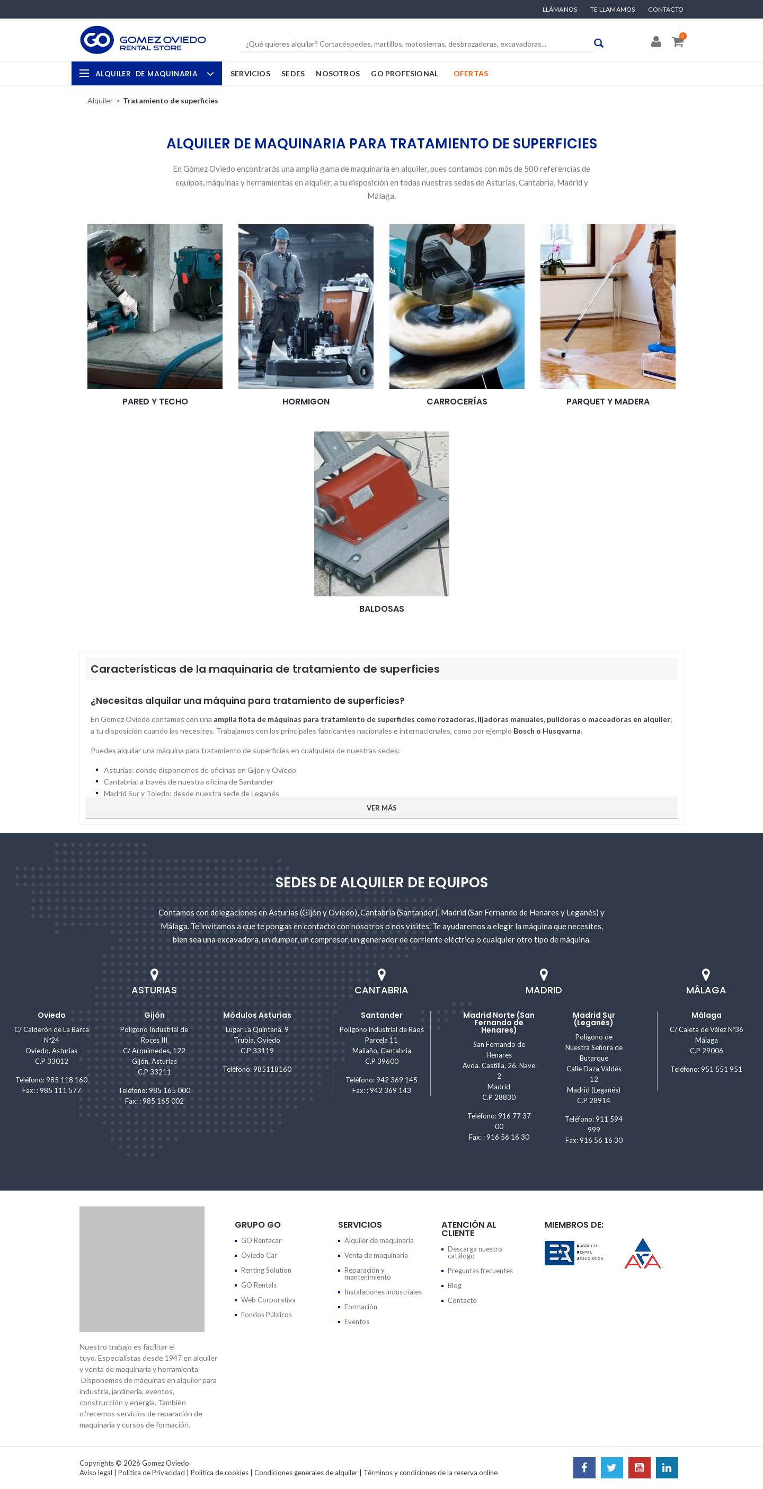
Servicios (250, 73)
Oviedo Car (259, 1255)
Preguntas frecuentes (480, 1270)
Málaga (706, 1015)
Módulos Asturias (257, 1015)
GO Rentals (259, 1285)
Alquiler (153, 73)
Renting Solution (266, 1270)
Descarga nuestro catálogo (475, 1252)
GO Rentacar (261, 1240)
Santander (382, 1015)
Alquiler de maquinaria (379, 1240)
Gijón (154, 1015)
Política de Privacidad (151, 1472)
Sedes (293, 73)
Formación (360, 1306)
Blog (455, 1285)
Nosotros (338, 73)
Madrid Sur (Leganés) (594, 1019)
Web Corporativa (268, 1300)
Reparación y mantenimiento (367, 1273)
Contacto (666, 9)
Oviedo (52, 1015)
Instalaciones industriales (383, 1292)
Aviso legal (95, 1472)
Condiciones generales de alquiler (306, 1472)
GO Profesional (404, 73)
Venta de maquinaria (376, 1255)
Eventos (356, 1321)
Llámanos (560, 9)
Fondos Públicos (266, 1314)
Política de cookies (220, 1472)
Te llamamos (612, 9)
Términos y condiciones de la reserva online (430, 1472)
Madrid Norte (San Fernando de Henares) (499, 1022)
